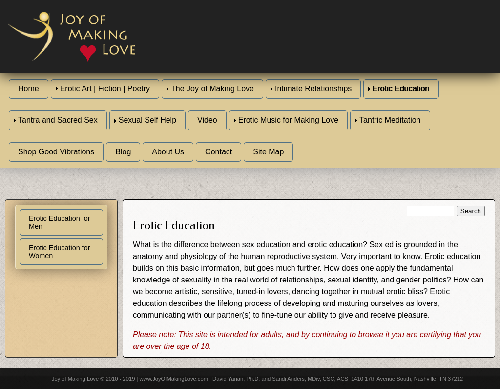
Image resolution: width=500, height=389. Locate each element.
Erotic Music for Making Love (288, 120)
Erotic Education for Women (59, 251)
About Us (168, 152)
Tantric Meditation (389, 120)
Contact (218, 152)
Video (207, 120)
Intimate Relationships (313, 89)
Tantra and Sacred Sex (58, 120)
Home (28, 89)
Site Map (268, 152)
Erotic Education (401, 89)
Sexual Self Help (147, 120)
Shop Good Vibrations (56, 152)
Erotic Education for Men (59, 222)
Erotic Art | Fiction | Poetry (105, 89)
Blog (123, 152)
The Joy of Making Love (212, 89)
